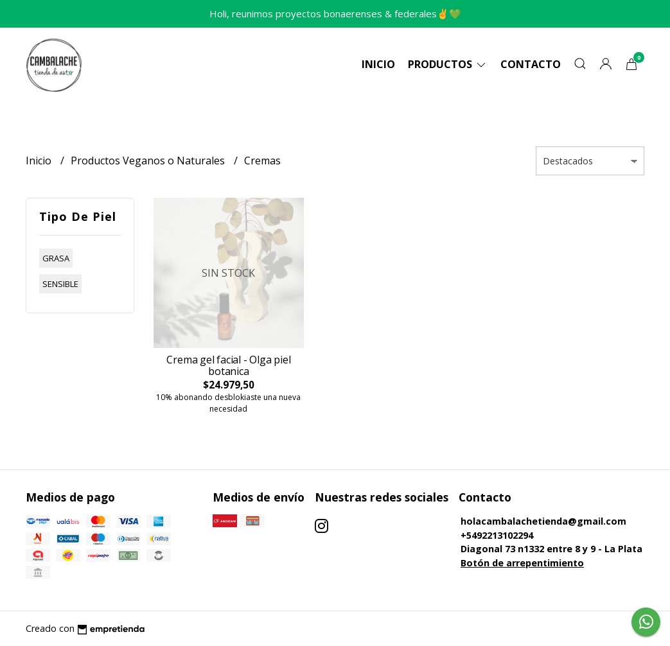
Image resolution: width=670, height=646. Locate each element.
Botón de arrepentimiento (522, 563)
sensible (60, 284)
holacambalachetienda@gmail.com (543, 521)
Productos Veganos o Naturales (149, 160)
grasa (55, 258)
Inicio (378, 64)
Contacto (530, 64)
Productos (448, 64)
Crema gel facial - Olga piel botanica (228, 365)
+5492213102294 (497, 535)
